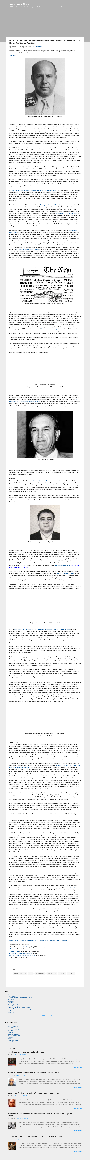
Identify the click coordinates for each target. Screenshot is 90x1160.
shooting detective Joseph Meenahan (50, 205)
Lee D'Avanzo (12, 996)
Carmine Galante (40, 973)
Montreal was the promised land (40, 481)
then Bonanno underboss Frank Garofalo (28, 249)
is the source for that (60, 350)
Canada (31, 973)
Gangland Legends (13, 1034)
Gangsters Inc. (12, 1032)
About (10, 994)
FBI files (12, 55)
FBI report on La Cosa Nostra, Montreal (20, 953)
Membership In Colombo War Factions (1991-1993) (22, 1009)
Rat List (10, 1010)
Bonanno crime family (20, 973)
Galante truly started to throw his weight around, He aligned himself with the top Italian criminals (42, 629)
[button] (79, 41)
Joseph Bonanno (51, 973)
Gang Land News (13, 1040)
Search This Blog (13, 1006)
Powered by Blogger (45, 1015)
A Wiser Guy (11, 1039)
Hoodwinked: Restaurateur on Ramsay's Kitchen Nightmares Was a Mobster (35, 1136)
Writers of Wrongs (13, 1026)
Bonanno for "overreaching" (49, 329)
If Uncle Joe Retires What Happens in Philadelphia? (26, 1052)
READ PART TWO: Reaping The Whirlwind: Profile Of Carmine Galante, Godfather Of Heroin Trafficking (38, 940)
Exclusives (11, 1001)
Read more (78, 1067)
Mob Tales (11, 1027)
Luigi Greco (62, 973)
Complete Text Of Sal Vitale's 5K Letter (19, 1007)
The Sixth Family (14, 951)
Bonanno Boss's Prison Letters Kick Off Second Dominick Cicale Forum (33, 1093)
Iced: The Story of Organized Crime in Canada (22, 955)
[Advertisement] (45, 23)
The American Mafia (14, 1035)
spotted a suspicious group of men (66, 213)
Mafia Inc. (12, 949)
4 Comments (38, 46)
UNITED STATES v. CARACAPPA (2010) (20, 998)
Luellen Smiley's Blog (14, 1029)
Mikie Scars (11, 1012)
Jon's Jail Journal (13, 1031)
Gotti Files (11, 1002)
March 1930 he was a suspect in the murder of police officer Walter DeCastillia (33, 190)
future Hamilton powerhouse (62, 565)
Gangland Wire (12, 1037)
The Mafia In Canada (21, 947)
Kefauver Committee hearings (65, 573)
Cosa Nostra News (19, 4)
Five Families (12, 999)
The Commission (13, 1004)
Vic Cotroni (71, 973)
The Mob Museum (13, 1042)
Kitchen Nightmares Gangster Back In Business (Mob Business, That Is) (33, 1073)
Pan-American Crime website (39, 816)
